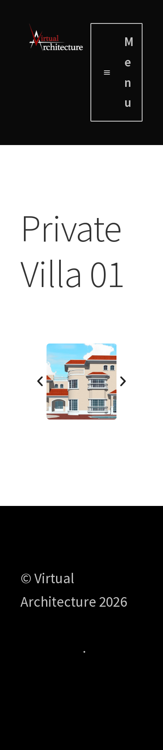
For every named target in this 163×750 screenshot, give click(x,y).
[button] (40, 381)
